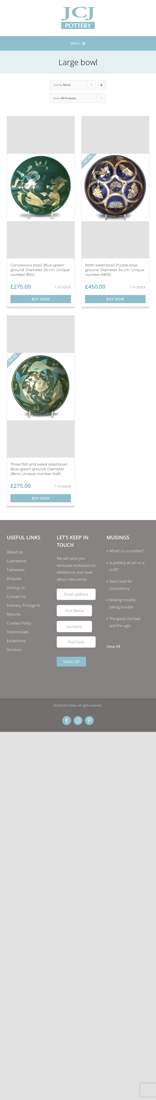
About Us (15, 552)
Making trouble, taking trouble (122, 603)
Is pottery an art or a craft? (126, 566)
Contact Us (16, 596)
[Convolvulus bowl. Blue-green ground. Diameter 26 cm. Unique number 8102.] (40, 187)
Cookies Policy (19, 623)
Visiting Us (16, 587)
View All (113, 646)
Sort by (62, 85)
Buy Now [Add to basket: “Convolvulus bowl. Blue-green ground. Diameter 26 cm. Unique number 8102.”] (41, 299)
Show (65, 98)
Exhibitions (16, 640)
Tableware (15, 569)
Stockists (14, 649)
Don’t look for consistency (120, 585)
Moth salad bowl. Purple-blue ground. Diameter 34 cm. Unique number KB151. (114, 270)
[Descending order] (101, 84)
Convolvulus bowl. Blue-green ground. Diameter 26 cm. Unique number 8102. (40, 270)
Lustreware (16, 560)
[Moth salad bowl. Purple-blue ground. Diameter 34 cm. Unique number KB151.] (115, 187)
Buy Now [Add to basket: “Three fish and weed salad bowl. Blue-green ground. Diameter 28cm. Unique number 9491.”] (41, 498)
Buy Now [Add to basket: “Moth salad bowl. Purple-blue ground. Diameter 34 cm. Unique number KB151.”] (115, 299)
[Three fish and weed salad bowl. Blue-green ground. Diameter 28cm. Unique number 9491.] (40, 386)
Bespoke (14, 578)
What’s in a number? (126, 550)
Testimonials (18, 631)
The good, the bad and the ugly (124, 622)
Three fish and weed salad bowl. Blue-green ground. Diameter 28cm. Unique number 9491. (39, 469)
